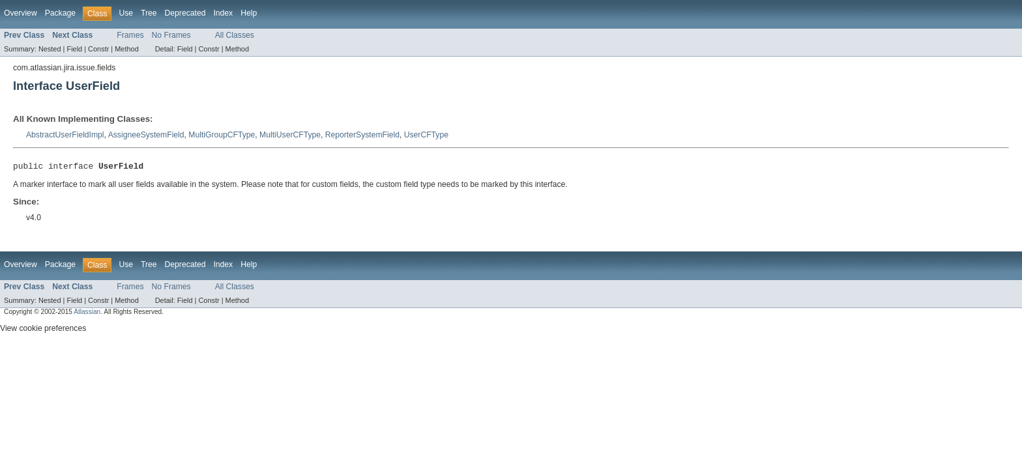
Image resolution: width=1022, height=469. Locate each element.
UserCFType (426, 134)
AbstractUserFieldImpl (65, 134)
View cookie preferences (43, 330)
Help (249, 13)
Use (126, 13)
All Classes (234, 35)
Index (223, 13)
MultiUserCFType (290, 134)
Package (60, 13)
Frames (130, 35)
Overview (20, 13)
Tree (149, 13)
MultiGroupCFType (221, 134)
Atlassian (87, 313)
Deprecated (185, 13)
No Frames (171, 35)
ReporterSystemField (362, 134)
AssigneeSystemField (146, 134)
